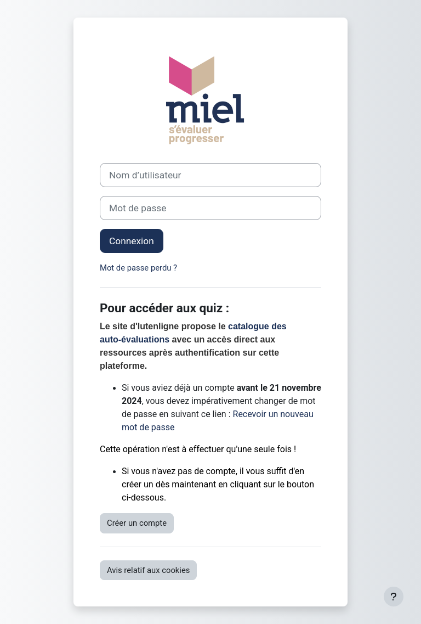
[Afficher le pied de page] (393, 596)
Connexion (131, 240)
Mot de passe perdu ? (138, 268)
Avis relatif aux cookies (148, 570)
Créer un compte (137, 523)
